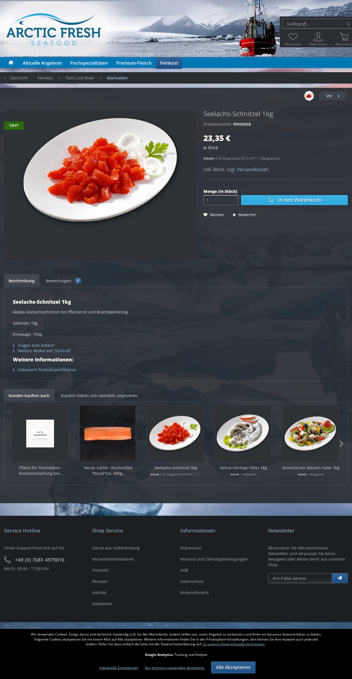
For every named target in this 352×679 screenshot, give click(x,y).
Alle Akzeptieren (233, 667)
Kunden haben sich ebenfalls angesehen (99, 395)
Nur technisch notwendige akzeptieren (175, 667)
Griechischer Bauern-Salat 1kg (310, 467)
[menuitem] (293, 39)
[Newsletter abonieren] (300, 578)
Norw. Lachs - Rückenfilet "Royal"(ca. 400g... (108, 470)
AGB (184, 570)
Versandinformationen (113, 559)
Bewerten (244, 214)
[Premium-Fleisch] (134, 63)
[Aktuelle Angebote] (42, 63)
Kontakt (99, 592)
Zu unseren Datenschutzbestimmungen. (234, 644)
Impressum (191, 548)
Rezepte (99, 581)
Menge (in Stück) (220, 191)
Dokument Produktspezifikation (44, 369)
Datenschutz (192, 581)
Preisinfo (100, 570)
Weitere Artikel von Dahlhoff (41, 350)
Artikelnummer (217, 124)
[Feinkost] (169, 63)
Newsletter (102, 603)
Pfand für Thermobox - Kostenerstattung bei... (41, 470)
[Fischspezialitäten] (89, 63)
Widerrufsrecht (194, 592)
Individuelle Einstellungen (119, 667)
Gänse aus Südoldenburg (116, 548)
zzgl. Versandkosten (248, 169)
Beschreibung (22, 280)
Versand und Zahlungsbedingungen (214, 559)
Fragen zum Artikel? (34, 345)
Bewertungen (63, 281)
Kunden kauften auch (29, 395)
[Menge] (220, 200)
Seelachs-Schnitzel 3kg (175, 467)
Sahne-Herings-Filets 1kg (243, 467)
